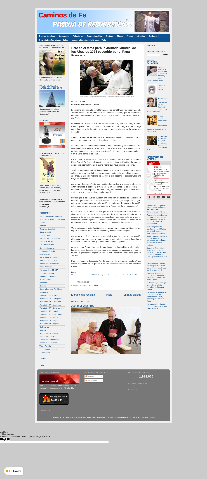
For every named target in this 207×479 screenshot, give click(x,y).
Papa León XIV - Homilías (49, 311)
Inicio (109, 294)
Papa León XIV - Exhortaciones (51, 308)
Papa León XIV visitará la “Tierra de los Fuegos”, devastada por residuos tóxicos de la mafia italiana (157, 240)
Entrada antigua (132, 294)
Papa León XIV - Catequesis (50, 299)
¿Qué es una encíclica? (82, 306)
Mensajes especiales (47, 273)
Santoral (42, 330)
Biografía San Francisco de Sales (53, 40)
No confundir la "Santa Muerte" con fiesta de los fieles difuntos (157, 306)
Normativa (43, 283)
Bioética (42, 226)
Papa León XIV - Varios (48, 317)
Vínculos (141, 36)
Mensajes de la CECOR (48, 270)
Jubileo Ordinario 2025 (48, 261)
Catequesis (64, 36)
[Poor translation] (6, 439)
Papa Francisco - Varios (89, 285)
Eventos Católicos (46, 245)
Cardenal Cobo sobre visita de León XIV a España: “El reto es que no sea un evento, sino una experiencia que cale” (157, 252)
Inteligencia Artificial (47, 251)
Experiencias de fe (46, 248)
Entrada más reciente (83, 294)
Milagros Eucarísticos (47, 276)
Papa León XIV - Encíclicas (50, 305)
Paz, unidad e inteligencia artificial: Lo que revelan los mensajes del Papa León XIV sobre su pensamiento (157, 219)
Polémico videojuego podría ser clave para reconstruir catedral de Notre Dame (156, 276)
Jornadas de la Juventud (49, 257)
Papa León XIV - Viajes (48, 321)
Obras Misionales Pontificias (50, 289)
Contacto (153, 36)
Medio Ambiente (45, 267)
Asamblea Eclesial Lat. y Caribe (52, 219)
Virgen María (44, 352)
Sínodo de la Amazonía (48, 333)
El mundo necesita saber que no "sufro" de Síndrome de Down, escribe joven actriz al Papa (157, 296)
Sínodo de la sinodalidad (49, 340)
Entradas (89, 376)
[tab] (153, 163)
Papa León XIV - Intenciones (50, 314)
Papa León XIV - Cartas (48, 295)
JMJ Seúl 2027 (45, 254)
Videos (130, 36)
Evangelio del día (46, 242)
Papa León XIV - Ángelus (49, 324)
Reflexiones (78, 36)
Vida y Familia (45, 346)
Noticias (109, 36)
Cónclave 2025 (45, 232)
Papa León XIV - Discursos (50, 302)
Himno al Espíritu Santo (161, 87)
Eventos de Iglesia (47, 36)
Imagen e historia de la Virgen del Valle (89, 40)
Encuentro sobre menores (49, 238)
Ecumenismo (44, 235)
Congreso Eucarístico (48, 229)
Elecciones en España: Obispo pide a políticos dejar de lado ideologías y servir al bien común (157, 267)
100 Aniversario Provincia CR (51, 216)
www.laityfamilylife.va (115, 264)
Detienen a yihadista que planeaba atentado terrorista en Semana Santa (157, 286)
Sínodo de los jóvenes (48, 343)
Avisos (42, 223)
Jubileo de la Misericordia (49, 264)
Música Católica (45, 280)
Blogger (152, 417)
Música (120, 36)
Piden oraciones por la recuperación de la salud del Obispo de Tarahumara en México (156, 209)
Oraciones (43, 292)
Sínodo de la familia (47, 336)
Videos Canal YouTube (48, 349)
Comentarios (91, 381)
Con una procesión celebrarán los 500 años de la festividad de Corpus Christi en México (157, 230)
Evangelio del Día (94, 36)
